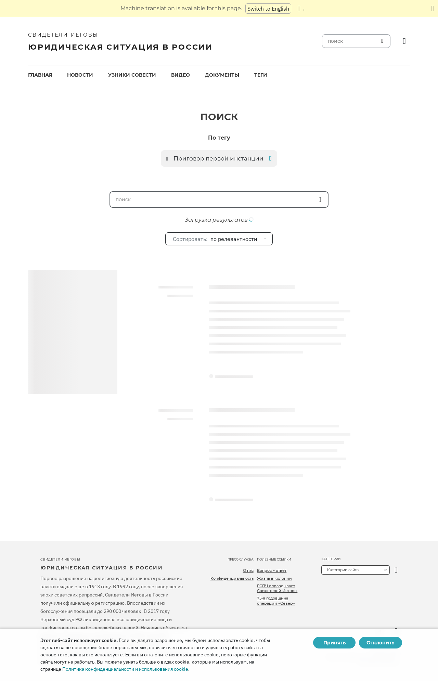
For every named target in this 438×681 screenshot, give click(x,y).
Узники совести (132, 75)
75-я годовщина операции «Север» (276, 600)
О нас (248, 570)
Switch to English (268, 8)
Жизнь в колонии (274, 578)
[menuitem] (40, 75)
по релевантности (215, 239)
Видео (180, 75)
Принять (334, 643)
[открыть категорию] (396, 570)
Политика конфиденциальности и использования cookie (125, 669)
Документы (222, 75)
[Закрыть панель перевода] (432, 8)
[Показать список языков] (301, 8)
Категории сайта (343, 569)
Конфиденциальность (232, 578)
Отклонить (380, 643)
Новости (80, 75)
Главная (40, 75)
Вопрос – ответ (271, 570)
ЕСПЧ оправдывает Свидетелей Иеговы (277, 588)
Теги (260, 75)
